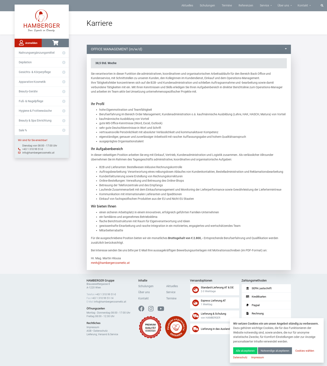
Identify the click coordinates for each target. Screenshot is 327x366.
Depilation (25, 62)
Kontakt (303, 5)
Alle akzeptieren (245, 350)
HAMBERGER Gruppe (100, 280)
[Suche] (322, 5)
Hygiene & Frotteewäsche (35, 111)
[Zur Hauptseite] (42, 20)
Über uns (283, 5)
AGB (89, 330)
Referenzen (246, 5)
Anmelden (28, 43)
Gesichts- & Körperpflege (35, 72)
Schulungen (207, 5)
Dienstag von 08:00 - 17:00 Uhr (39, 145)
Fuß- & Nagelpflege (31, 101)
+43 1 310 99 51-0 (32, 149)
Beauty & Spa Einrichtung (35, 120)
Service (264, 5)
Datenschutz (100, 330)
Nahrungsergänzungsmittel (36, 53)
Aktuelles (187, 5)
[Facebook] (143, 310)
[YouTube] (160, 310)
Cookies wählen (304, 350)
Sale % (23, 130)
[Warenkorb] (55, 43)
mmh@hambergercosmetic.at (110, 263)
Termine (227, 5)
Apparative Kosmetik (32, 82)
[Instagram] (152, 310)
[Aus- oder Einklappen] (63, 53)
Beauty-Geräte (28, 91)
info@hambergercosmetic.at (38, 152)
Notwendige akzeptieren (275, 350)
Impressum (93, 327)
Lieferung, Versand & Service (102, 334)
